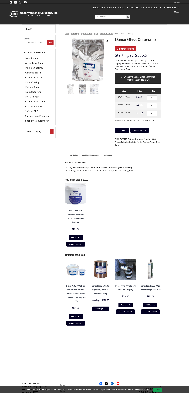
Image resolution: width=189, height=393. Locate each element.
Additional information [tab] (90, 155)
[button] (107, 41)
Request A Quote (139, 130)
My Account (177, 2)
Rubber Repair (32, 87)
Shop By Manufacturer (37, 120)
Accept (158, 389)
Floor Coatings (32, 82)
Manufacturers (33, 91)
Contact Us (64, 385)
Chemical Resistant (35, 101)
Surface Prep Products (37, 115)
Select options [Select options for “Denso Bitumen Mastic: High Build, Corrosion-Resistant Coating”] (100, 309)
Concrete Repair (33, 77)
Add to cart (122, 130)
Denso (141, 139)
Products (137, 8)
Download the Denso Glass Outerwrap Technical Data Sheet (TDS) (138, 78)
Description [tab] (73, 155)
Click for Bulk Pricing (125, 48)
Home (67, 33)
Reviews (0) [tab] (108, 155)
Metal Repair (32, 96)
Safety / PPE (31, 111)
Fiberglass (147, 139)
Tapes (96, 33)
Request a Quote (105, 8)
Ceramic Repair (33, 72)
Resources (154, 8)
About (123, 8)
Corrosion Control (34, 106)
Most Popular (32, 58)
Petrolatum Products (106, 33)
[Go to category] (52, 131)
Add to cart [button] (75, 237)
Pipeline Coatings (34, 67)
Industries (171, 8)
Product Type (75, 33)
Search (27, 39)
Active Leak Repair (34, 63)
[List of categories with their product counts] (37, 131)
